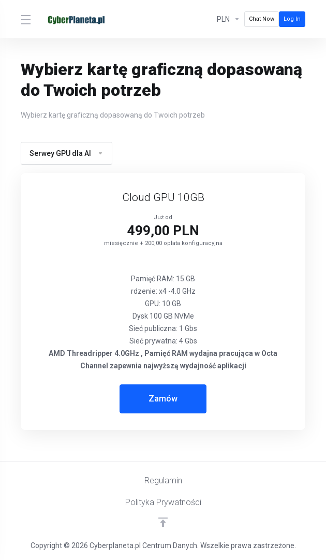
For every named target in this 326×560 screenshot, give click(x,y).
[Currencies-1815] (228, 19)
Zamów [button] (163, 399)
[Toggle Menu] (25, 19)
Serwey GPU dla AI (66, 153)
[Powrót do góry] (163, 522)
